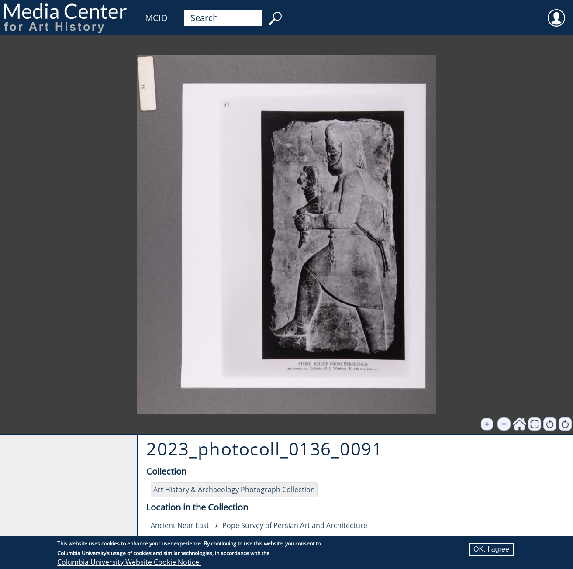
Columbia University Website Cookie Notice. (129, 562)
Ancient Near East (180, 525)
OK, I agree (491, 549)
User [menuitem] (556, 12)
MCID (156, 18)
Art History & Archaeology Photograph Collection (234, 489)
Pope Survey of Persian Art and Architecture (294, 525)
